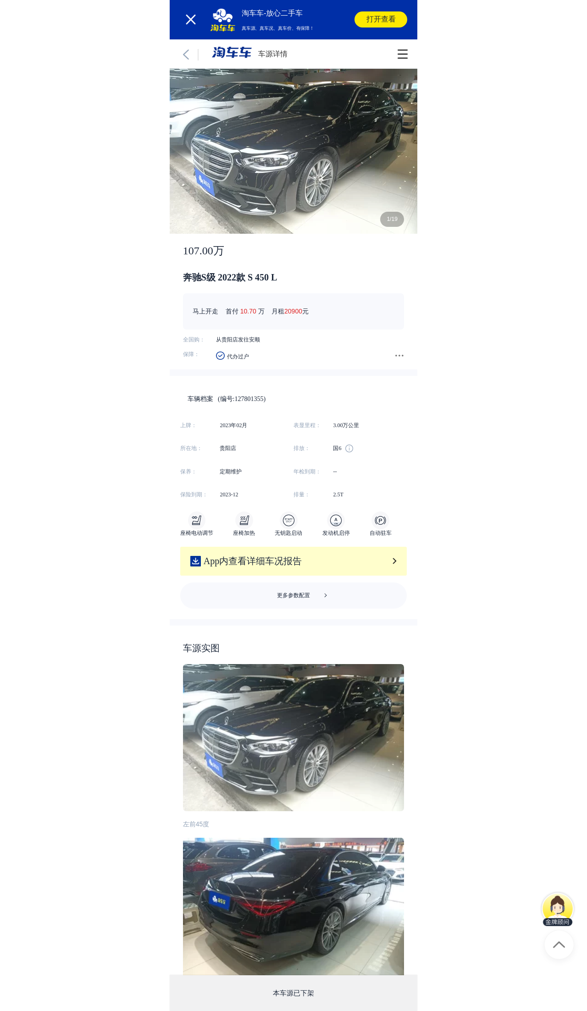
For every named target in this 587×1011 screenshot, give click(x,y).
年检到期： (307, 471)
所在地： (191, 448)
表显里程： (307, 425)
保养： (188, 471)
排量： (302, 494)
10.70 (248, 311)
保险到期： (194, 494)
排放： (302, 448)
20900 (293, 311)
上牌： (188, 425)
